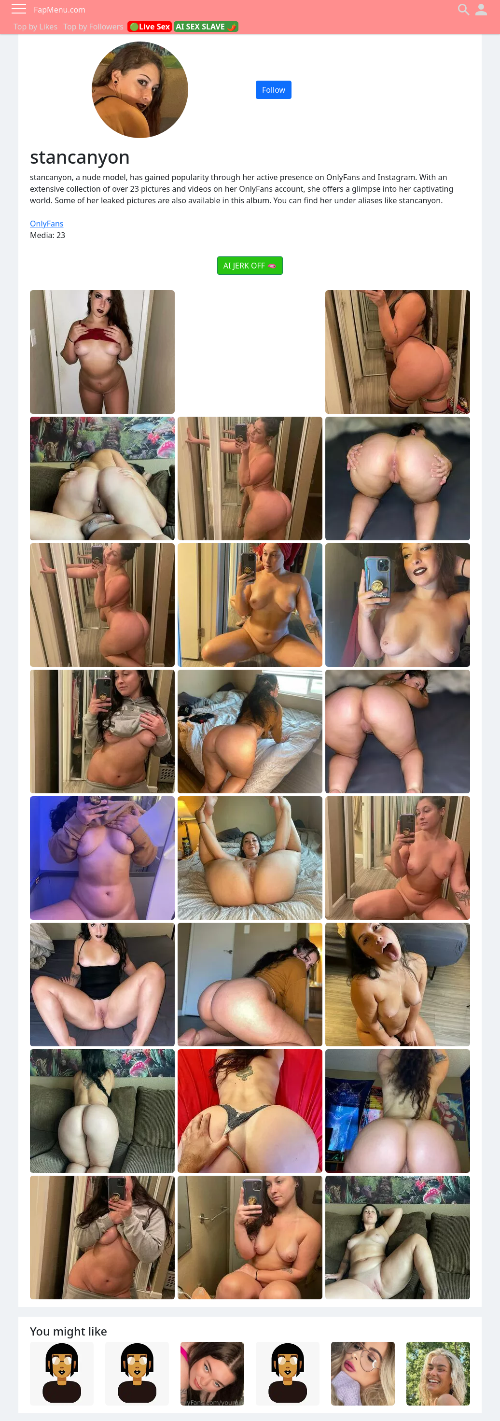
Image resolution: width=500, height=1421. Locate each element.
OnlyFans (47, 223)
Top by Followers (93, 26)
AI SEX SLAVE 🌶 (206, 26)
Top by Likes (35, 26)
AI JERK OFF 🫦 (250, 265)
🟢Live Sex (149, 26)
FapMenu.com (59, 9)
